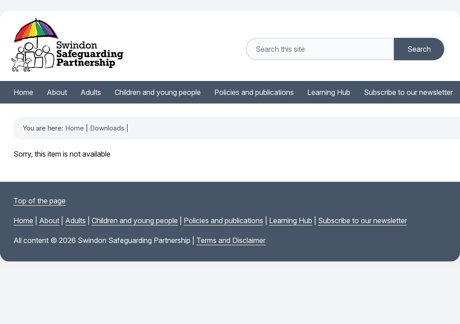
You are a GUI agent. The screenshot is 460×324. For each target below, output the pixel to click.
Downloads (107, 128)
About (49, 220)
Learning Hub (290, 220)
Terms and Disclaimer (230, 240)
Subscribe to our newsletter (362, 220)
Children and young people (135, 220)
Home (74, 128)
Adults (75, 220)
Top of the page (39, 200)
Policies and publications (223, 220)
